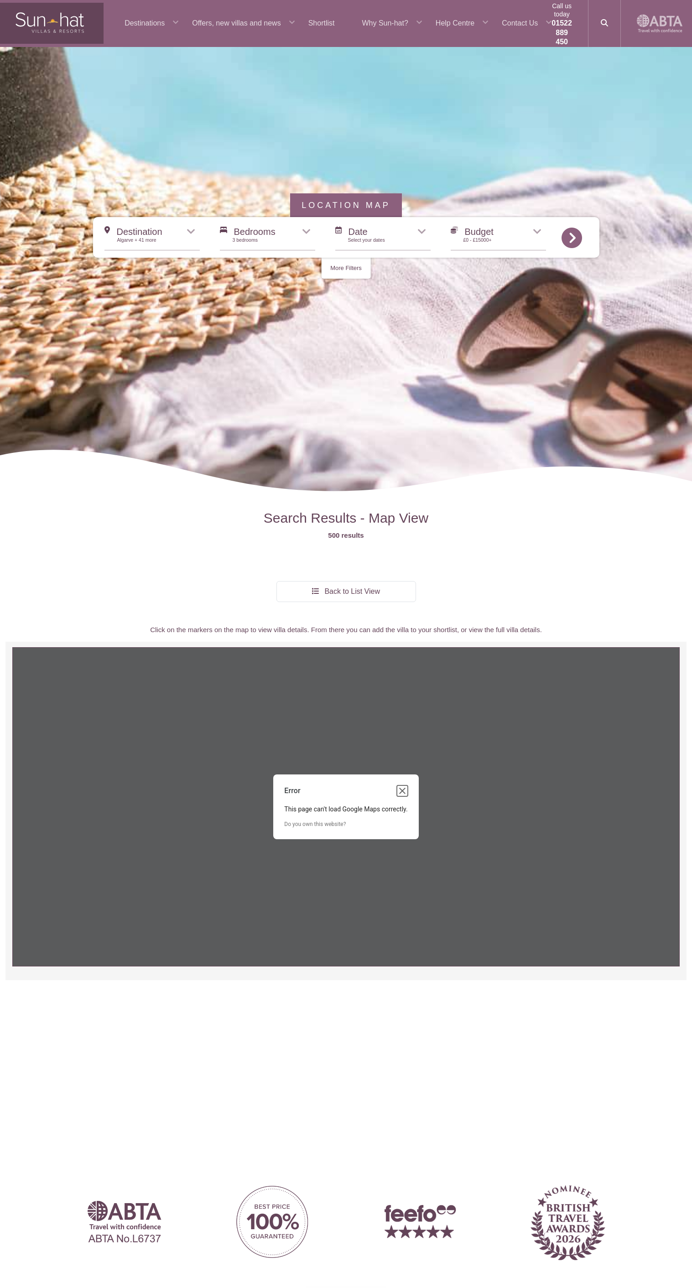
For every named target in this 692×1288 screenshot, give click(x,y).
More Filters (346, 188)
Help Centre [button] (455, 23)
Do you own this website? (315, 745)
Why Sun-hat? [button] (385, 23)
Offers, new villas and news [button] (236, 23)
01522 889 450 (562, 32)
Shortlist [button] (321, 23)
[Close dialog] (402, 711)
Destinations (145, 23)
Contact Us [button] (520, 23)
